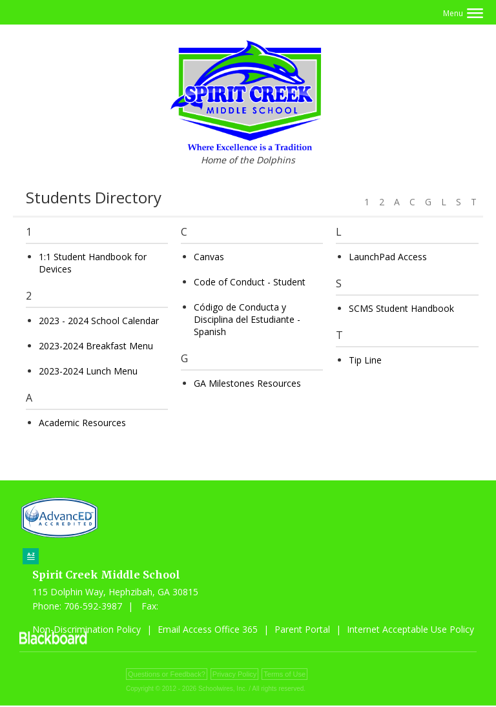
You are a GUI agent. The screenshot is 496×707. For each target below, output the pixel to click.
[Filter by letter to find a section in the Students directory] (419, 195)
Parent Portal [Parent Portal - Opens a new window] (302, 630)
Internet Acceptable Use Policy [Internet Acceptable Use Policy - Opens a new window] (410, 630)
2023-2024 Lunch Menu (88, 372)
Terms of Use (284, 675)
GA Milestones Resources (247, 384)
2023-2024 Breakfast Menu (96, 347)
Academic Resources (82, 424)
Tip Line (365, 361)
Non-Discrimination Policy (86, 630)
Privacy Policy (234, 675)
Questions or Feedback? (166, 675)
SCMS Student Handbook (401, 309)
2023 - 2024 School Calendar (99, 322)
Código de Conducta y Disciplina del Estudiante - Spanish (247, 320)
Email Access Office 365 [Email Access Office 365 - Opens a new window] (208, 630)
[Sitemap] (31, 557)
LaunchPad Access (388, 258)
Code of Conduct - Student (249, 283)
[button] (463, 13)
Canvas (209, 258)
